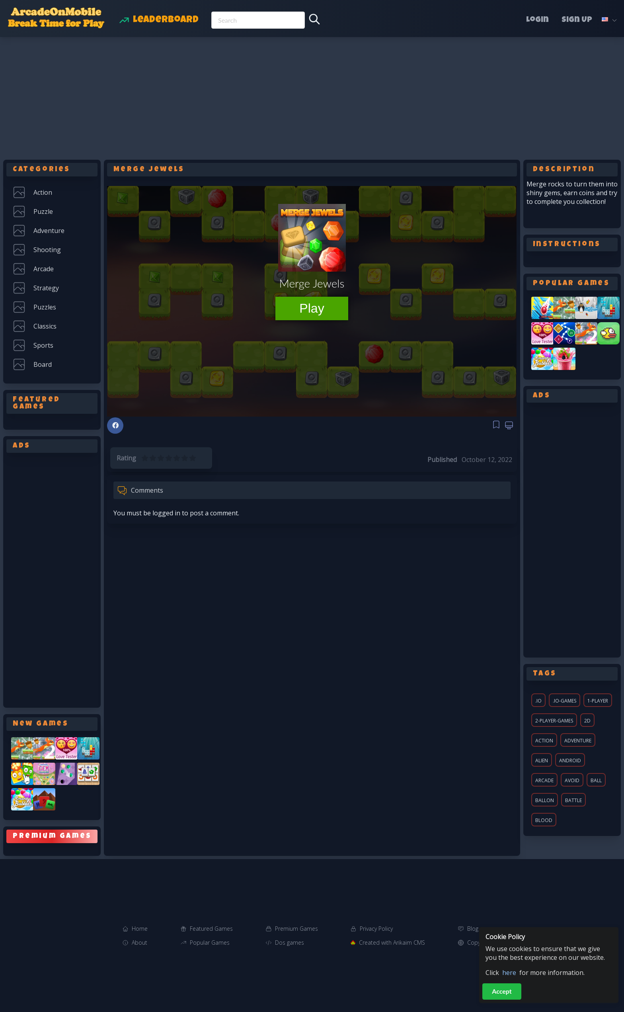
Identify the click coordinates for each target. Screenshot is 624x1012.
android (570, 760)
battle (573, 800)
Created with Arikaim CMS (392, 942)
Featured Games (211, 928)
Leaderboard (166, 20)
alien (541, 760)
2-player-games (554, 720)
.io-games (564, 700)
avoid (572, 780)
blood (543, 820)
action (544, 740)
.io (538, 700)
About (139, 942)
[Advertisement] (312, 97)
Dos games (289, 942)
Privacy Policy (376, 928)
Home (140, 928)
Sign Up (577, 20)
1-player (597, 700)
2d (587, 720)
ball (596, 780)
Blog (472, 928)
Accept (502, 991)
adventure (577, 740)
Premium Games (296, 928)
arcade (544, 780)
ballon (544, 800)
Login (537, 20)
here (509, 972)
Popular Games (210, 942)
